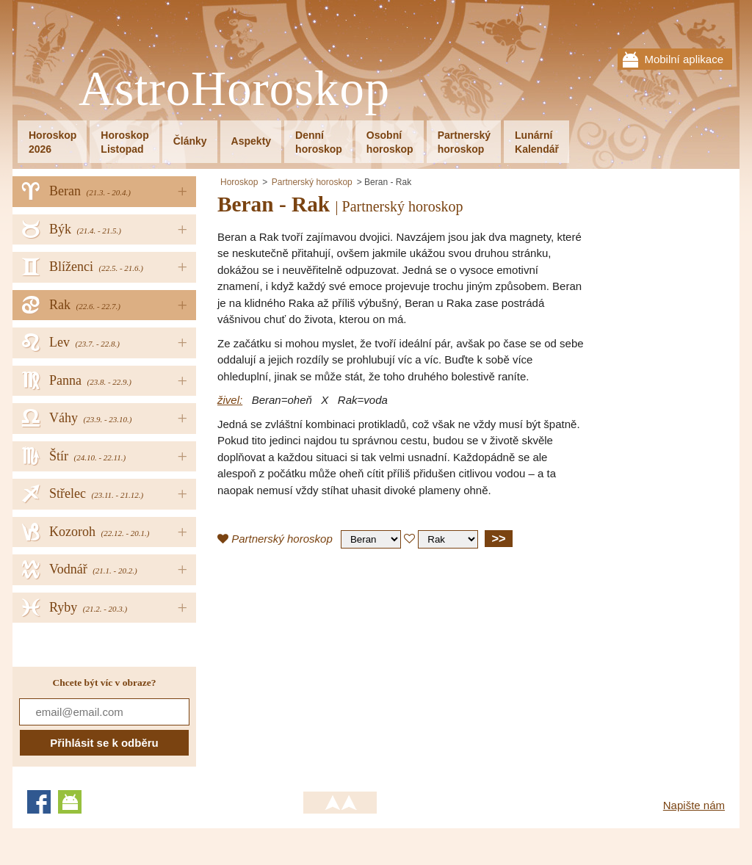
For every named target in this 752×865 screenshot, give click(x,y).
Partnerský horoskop (312, 182)
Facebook (39, 802)
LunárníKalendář (537, 142)
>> (498, 538)
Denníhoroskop (318, 142)
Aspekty (251, 141)
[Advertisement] (340, 666)
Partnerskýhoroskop (464, 142)
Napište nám (694, 805)
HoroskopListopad (124, 142)
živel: (229, 400)
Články (190, 141)
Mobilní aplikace (683, 59)
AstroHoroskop (234, 89)
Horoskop (239, 182)
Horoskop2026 (52, 142)
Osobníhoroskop (389, 142)
